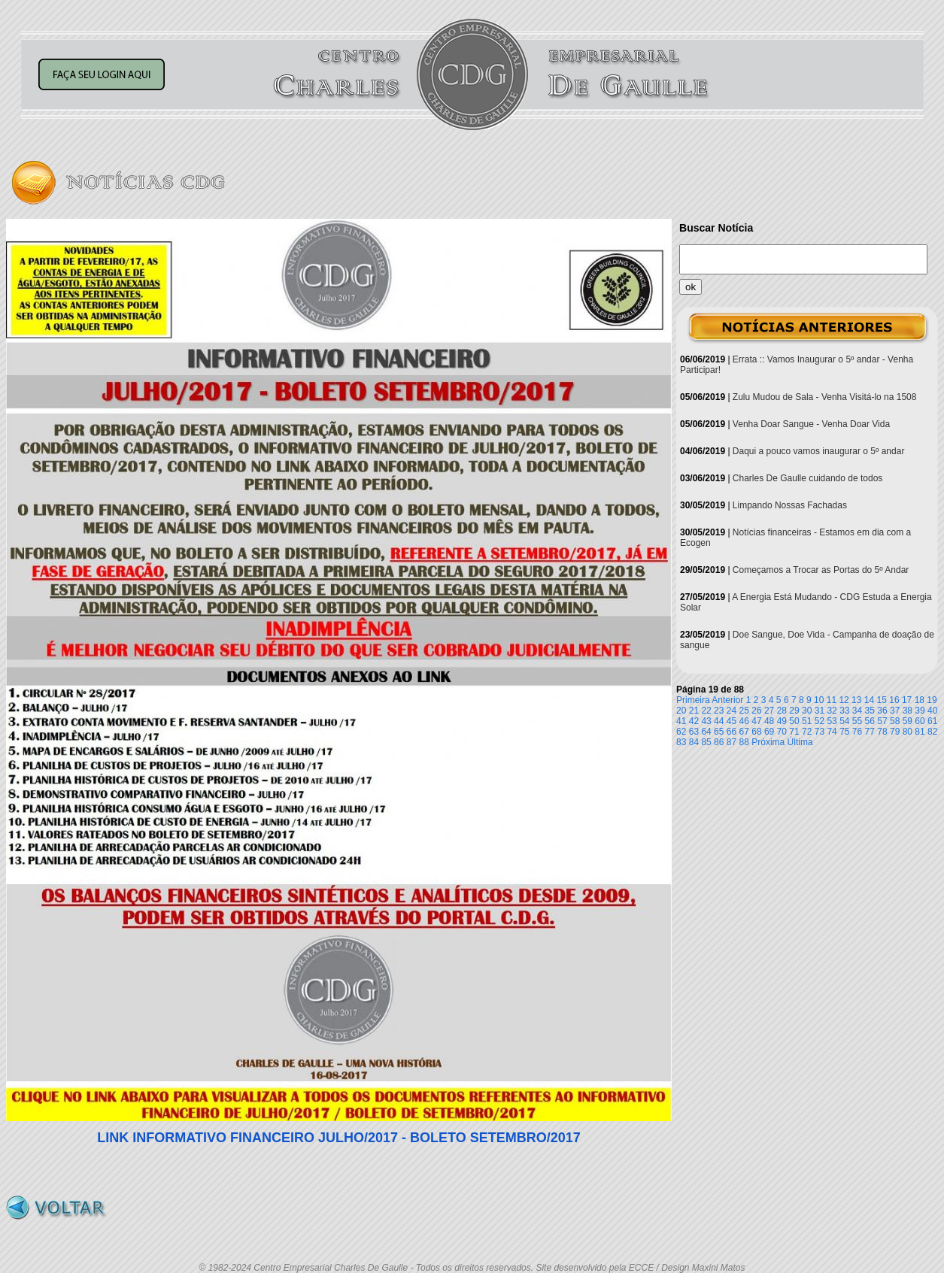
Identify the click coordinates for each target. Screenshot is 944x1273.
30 (807, 710)
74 (831, 731)
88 (744, 742)
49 (782, 721)
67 (744, 731)
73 (819, 731)
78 (882, 731)
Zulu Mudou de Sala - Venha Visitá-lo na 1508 (825, 397)
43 (706, 721)
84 (694, 742)
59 (907, 721)
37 (895, 710)
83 (681, 742)
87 (731, 742)
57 (882, 721)
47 (756, 721)
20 (681, 710)
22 (706, 710)
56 (870, 721)
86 (719, 742)
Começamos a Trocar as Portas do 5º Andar (821, 570)
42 (694, 721)
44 (719, 721)
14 (869, 700)
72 (807, 731)
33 (844, 710)
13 (856, 700)
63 (694, 731)
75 (844, 731)
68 (756, 731)
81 (919, 731)
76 (857, 731)
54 (844, 721)
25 (744, 710)
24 (731, 710)
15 (882, 700)
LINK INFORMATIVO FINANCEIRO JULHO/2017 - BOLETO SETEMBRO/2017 (338, 1137)
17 (907, 700)
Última (800, 742)
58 (895, 721)
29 (794, 710)
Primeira (693, 700)
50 (794, 721)
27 (769, 710)
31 (819, 710)
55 (857, 721)
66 (731, 731)
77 (870, 731)
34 (857, 710)
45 (731, 721)
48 (769, 721)
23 (719, 710)
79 (895, 731)
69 (769, 731)
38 (907, 710)
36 (882, 710)
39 (919, 710)
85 (706, 742)
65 (719, 731)
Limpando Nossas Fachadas (790, 505)
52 (819, 721)
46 (744, 721)
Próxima (768, 742)
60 (919, 721)
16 (894, 700)
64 (706, 731)
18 (919, 700)
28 (782, 710)
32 (831, 710)
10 (819, 700)
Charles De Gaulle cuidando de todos (807, 478)
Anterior (727, 700)
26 (756, 710)
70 (782, 731)
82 (932, 731)
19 (931, 700)
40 (932, 710)
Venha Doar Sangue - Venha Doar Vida (811, 424)
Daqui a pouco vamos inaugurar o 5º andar (819, 451)
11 (831, 700)
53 (831, 721)
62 (681, 731)
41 (681, 721)
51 (807, 721)
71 (794, 731)
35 (870, 710)
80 (907, 731)
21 (694, 710)
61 (932, 721)
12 (843, 700)
